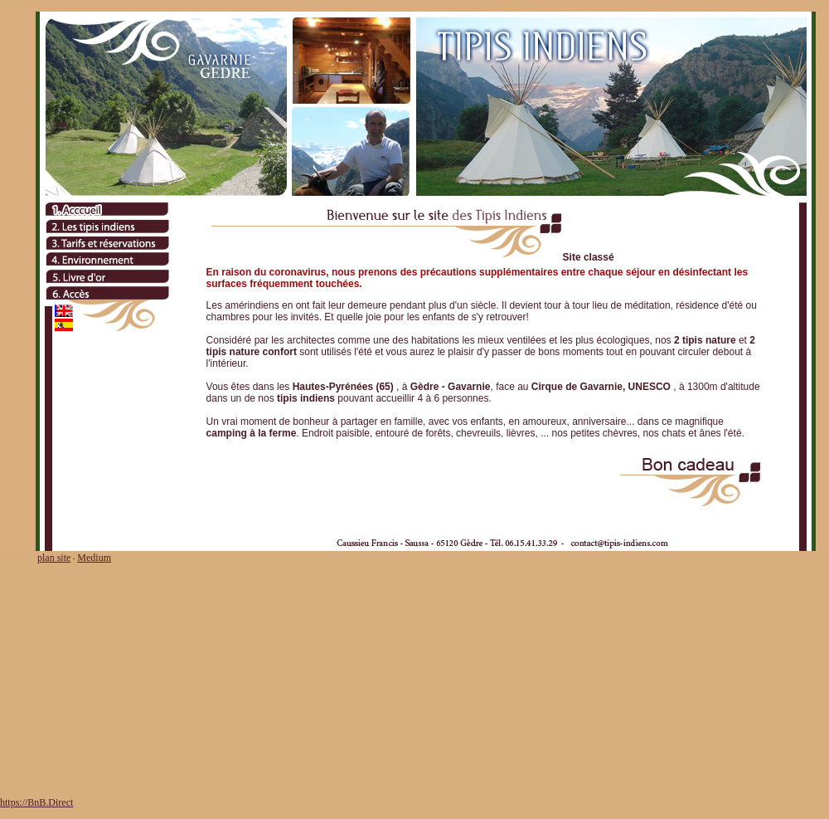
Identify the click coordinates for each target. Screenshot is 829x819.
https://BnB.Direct (36, 802)
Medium (94, 557)
